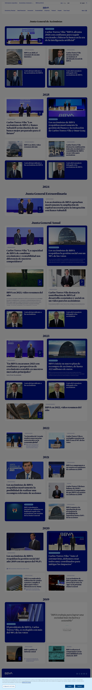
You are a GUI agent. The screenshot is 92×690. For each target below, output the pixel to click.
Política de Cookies (26, 682)
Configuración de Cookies (9, 686)
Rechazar (80, 686)
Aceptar (69, 686)
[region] (46, 684)
